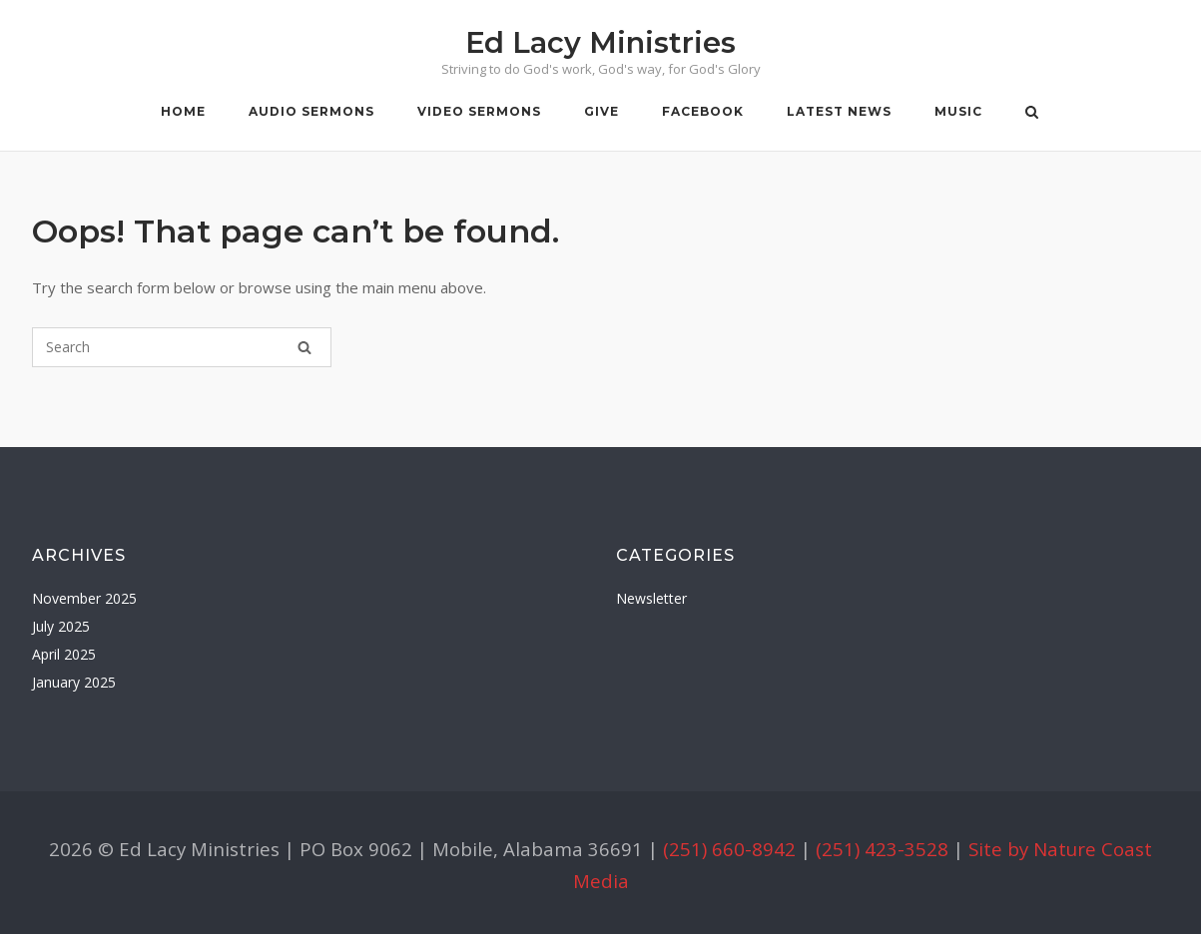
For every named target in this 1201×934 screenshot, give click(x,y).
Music (958, 111)
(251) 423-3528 (882, 848)
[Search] (304, 347)
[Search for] (181, 347)
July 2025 (61, 626)
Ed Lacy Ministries (600, 42)
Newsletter (651, 598)
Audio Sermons (311, 111)
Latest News (839, 111)
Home (183, 111)
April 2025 (64, 654)
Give (601, 111)
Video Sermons (479, 111)
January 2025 (74, 682)
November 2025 (84, 598)
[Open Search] (1031, 114)
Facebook (703, 111)
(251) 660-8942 (729, 848)
